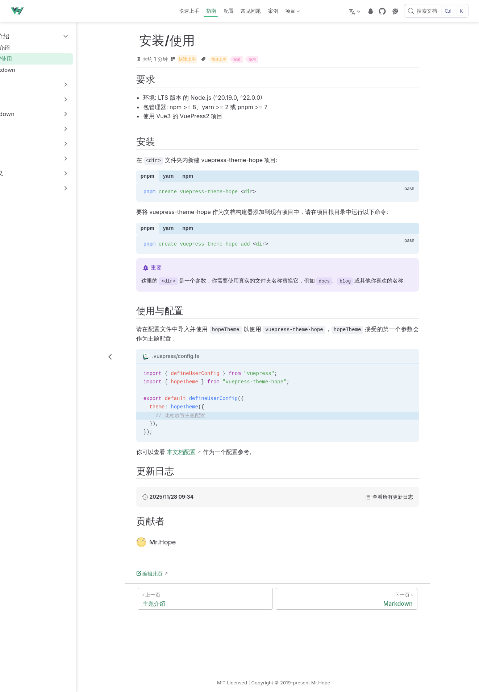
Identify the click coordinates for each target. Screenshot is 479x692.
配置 (229, 11)
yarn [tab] (188, 177)
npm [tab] (208, 177)
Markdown (27, 69)
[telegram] (370, 11)
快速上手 (189, 11)
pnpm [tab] (167, 177)
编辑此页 (169, 574)
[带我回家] (19, 11)
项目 (292, 12)
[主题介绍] (225, 599)
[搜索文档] (436, 11)
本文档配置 (201, 453)
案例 (273, 11)
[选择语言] (355, 11)
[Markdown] (366, 599)
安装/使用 (25, 58)
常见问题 (251, 11)
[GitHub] (382, 11)
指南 (211, 11)
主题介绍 (24, 47)
